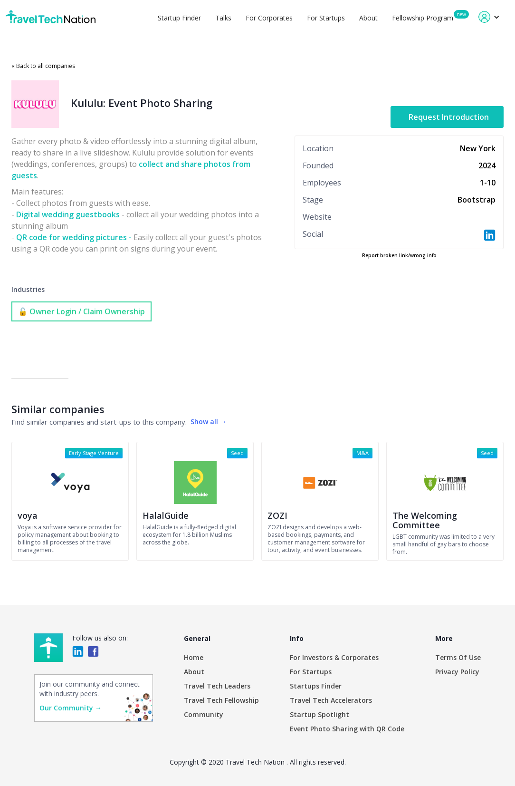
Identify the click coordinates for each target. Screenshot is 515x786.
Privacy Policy (457, 671)
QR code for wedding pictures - (74, 237)
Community (203, 714)
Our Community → (70, 707)
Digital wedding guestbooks (68, 214)
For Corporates (269, 17)
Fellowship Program (422, 17)
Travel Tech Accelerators (331, 700)
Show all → (209, 421)
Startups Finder (316, 685)
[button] (489, 16)
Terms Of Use (458, 657)
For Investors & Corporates (334, 657)
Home (193, 657)
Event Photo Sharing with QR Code (347, 728)
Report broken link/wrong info (399, 255)
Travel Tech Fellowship (221, 700)
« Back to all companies (43, 66)
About (368, 17)
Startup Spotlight (319, 714)
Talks (223, 17)
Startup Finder (179, 17)
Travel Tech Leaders (217, 685)
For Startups (326, 17)
